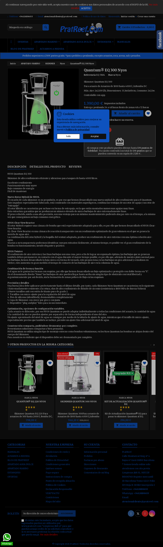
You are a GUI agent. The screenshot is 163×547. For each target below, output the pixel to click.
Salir (68, 136)
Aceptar (95, 136)
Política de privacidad (77, 129)
